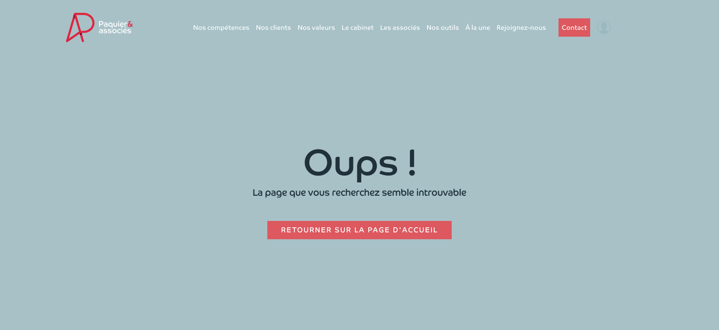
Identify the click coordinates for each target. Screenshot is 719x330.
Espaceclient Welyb (633, 27)
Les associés (400, 27)
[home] (99, 27)
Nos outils (442, 27)
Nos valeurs (316, 27)
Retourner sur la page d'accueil (359, 230)
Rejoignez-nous (521, 27)
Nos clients (273, 27)
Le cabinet (358, 27)
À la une (477, 27)
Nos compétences (221, 27)
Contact (574, 27)
